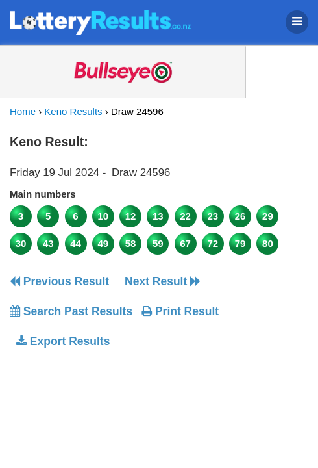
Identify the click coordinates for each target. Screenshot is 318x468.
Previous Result (59, 281)
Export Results (63, 341)
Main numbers (43, 194)
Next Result (163, 281)
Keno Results (73, 111)
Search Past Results (71, 311)
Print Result (180, 311)
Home (23, 111)
